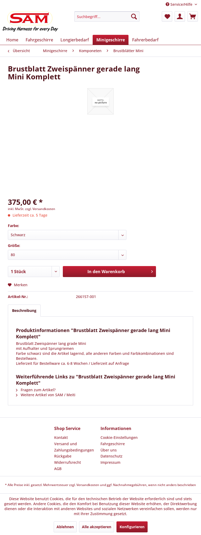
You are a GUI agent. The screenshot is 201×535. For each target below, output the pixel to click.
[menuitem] (107, 16)
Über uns (108, 450)
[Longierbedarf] (75, 40)
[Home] (12, 40)
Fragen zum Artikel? (35, 389)
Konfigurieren (132, 526)
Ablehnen (65, 526)
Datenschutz (111, 456)
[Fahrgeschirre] (39, 40)
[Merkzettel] (167, 16)
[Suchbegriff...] (107, 16)
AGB (58, 468)
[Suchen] (134, 16)
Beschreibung (24, 310)
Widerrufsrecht (67, 462)
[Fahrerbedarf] (145, 40)
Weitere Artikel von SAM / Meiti (45, 394)
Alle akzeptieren (96, 526)
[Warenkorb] (192, 16)
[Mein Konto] (180, 16)
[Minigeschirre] (111, 40)
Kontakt (61, 437)
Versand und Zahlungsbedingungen (74, 447)
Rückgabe (62, 456)
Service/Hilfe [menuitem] (179, 4)
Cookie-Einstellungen (119, 437)
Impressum (110, 462)
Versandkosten (87, 485)
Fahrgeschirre (112, 443)
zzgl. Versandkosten (40, 209)
